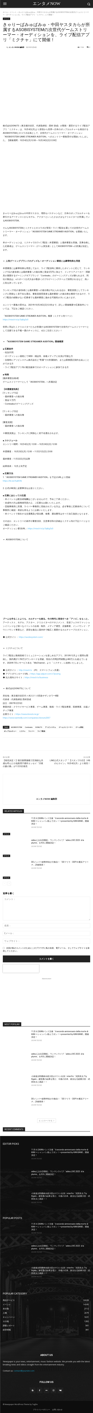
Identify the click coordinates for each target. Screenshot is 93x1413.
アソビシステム (50, 727)
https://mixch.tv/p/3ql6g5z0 (15, 319)
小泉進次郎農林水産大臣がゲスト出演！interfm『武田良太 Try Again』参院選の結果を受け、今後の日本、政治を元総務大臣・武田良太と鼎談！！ (60, 1079)
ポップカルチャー (10, 731)
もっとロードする (46, 1120)
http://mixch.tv (26, 670)
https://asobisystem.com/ (31, 637)
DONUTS (38, 727)
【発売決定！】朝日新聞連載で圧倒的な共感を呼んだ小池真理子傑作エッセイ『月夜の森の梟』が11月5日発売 (23, 763)
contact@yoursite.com (24, 1370)
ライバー (31, 731)
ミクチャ (22, 731)
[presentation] (21, 968)
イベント (13, 12)
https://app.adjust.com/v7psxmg (45, 674)
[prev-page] (4, 883)
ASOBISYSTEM (16, 727)
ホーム (5, 12)
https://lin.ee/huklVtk (12, 481)
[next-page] (9, 883)
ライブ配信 (41, 731)
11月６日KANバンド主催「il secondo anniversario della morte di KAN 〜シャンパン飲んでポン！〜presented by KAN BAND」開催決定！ (60, 821)
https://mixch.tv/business (36, 677)
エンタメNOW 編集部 (16, 47)
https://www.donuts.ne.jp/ (27, 714)
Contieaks (29, 727)
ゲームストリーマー (66, 727)
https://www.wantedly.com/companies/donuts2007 (26, 718)
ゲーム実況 (79, 727)
